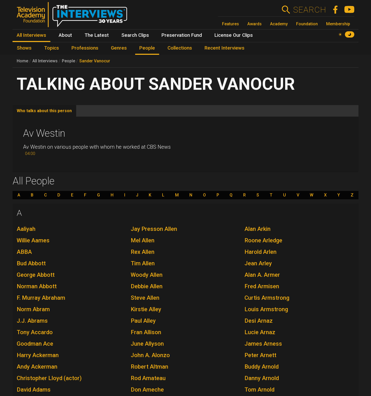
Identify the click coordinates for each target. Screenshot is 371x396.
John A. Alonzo (150, 355)
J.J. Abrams (32, 320)
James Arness (263, 343)
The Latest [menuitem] (97, 35)
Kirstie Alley (146, 309)
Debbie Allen (147, 286)
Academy (279, 23)
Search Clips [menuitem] (135, 35)
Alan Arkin (257, 229)
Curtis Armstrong (266, 298)
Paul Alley (143, 320)
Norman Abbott (37, 286)
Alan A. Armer (262, 275)
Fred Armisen (261, 286)
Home (22, 60)
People (68, 60)
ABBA (24, 252)
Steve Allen (145, 298)
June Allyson (147, 343)
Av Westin (44, 133)
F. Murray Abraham (41, 298)
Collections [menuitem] (179, 48)
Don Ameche (147, 389)
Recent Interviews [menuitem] (224, 48)
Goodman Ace (35, 343)
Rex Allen (142, 252)
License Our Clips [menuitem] (233, 35)
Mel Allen (142, 240)
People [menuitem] (147, 48)
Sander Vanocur (94, 60)
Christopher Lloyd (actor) (49, 378)
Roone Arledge (263, 240)
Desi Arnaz (258, 320)
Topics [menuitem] (51, 48)
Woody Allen (147, 275)
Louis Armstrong (266, 309)
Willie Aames (33, 240)
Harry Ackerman (38, 355)
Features (230, 23)
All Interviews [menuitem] (31, 35)
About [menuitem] (65, 35)
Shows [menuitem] (24, 48)
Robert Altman (149, 366)
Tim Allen (143, 263)
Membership (338, 23)
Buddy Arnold (261, 366)
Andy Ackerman (37, 366)
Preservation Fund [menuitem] (181, 35)
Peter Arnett (260, 355)
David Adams (34, 389)
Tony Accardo (35, 332)
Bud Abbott (31, 263)
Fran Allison (146, 332)
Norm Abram (33, 309)
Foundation (307, 23)
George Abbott (36, 275)
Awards (254, 23)
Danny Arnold (261, 378)
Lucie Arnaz (259, 332)
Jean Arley (258, 263)
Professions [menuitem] (84, 48)
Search (309, 9)
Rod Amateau (148, 378)
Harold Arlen (260, 252)
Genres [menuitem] (119, 48)
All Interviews (45, 60)
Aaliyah (26, 229)
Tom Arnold (259, 389)
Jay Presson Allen (154, 229)
